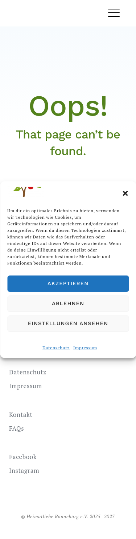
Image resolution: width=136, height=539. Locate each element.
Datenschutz (56, 347)
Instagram (24, 470)
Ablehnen (68, 303)
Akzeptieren (68, 283)
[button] (125, 193)
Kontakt (21, 414)
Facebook (23, 456)
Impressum (85, 347)
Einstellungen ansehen (68, 323)
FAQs (16, 428)
